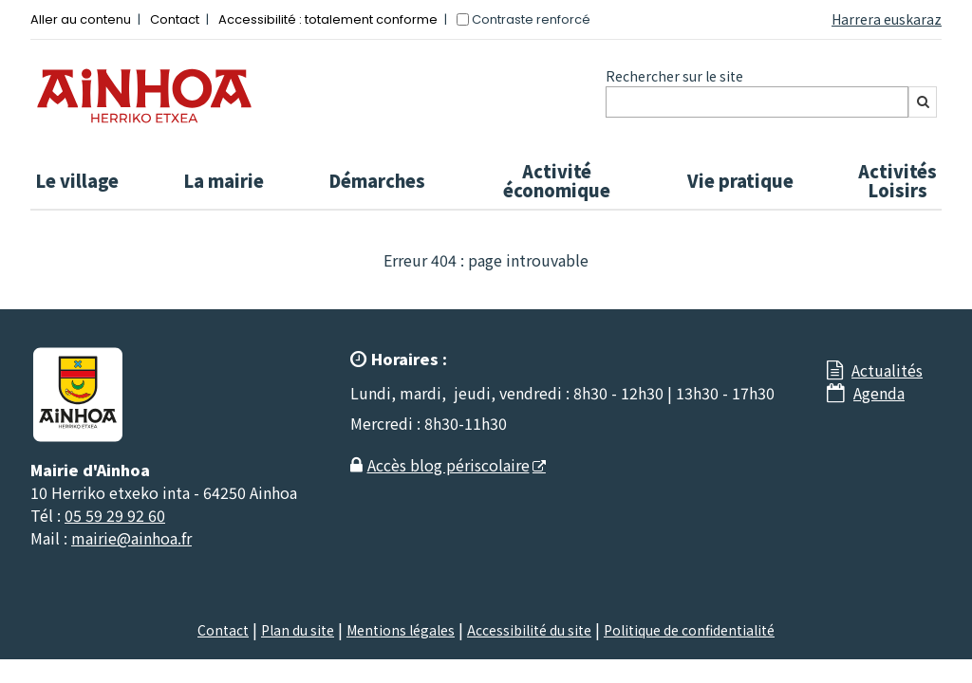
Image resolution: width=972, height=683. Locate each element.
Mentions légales (400, 629)
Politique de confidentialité (689, 629)
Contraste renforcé (531, 19)
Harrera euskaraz (887, 18)
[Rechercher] (922, 102)
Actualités (887, 370)
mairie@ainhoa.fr (131, 537)
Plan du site (297, 629)
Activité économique (556, 180)
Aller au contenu (80, 19)
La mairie (223, 180)
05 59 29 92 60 (115, 515)
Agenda (879, 392)
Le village (77, 180)
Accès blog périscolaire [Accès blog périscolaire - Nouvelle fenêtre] (448, 464)
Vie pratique (740, 180)
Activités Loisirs (897, 180)
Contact (174, 19)
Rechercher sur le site (674, 75)
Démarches (376, 180)
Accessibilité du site (529, 629)
